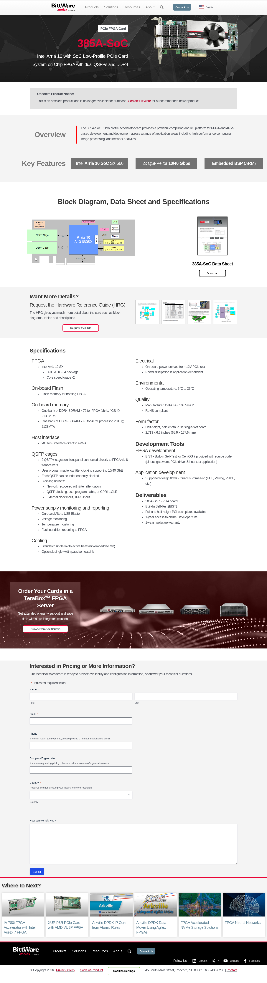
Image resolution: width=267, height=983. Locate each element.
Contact (232, 976)
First (32, 709)
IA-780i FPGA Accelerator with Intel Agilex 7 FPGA (19, 933)
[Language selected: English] (207, 7)
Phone (33, 739)
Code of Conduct (91, 976)
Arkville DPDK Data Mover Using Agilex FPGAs (151, 933)
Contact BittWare (139, 107)
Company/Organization (43, 764)
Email (34, 720)
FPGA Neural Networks (242, 929)
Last (137, 709)
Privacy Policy (65, 976)
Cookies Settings (124, 977)
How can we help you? (43, 826)
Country (34, 808)
